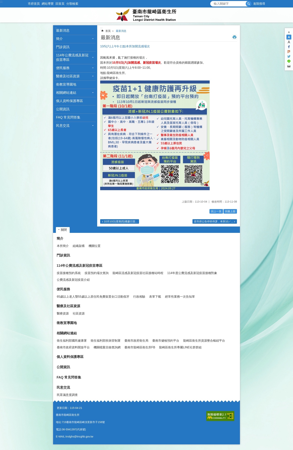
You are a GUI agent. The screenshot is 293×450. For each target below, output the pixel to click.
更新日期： (63, 407)
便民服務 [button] (63, 68)
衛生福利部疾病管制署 (106, 340)
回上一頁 (216, 211)
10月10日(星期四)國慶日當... (121, 221)
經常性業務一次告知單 (180, 296)
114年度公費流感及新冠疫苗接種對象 (192, 273)
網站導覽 (48, 3)
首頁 (108, 30)
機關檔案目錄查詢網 (107, 347)
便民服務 (63, 289)
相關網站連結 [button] (66, 93)
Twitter (288, 56)
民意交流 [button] (63, 125)
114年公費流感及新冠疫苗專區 (79, 265)
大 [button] (288, 41)
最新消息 (63, 30)
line (288, 61)
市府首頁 (34, 3)
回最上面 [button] (230, 211)
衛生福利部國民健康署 (72, 340)
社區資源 (79, 313)
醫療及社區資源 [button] (68, 76)
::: (1, 1)
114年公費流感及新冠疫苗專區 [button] (72, 57)
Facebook (288, 46)
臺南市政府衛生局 (136, 340)
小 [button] (288, 32)
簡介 (60, 238)
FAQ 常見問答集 (68, 117)
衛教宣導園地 (66, 84)
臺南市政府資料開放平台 (73, 347)
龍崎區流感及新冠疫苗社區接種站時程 (137, 273)
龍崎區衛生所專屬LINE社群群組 (180, 347)
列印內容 (234, 37)
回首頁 (59, 3)
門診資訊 (63, 47)
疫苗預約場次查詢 (97, 273)
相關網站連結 (67, 333)
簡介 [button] (59, 39)
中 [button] (288, 37)
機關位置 (95, 245)
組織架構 (79, 245)
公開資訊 (63, 109)
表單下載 (155, 296)
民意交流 (63, 387)
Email (288, 66)
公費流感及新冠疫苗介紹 (73, 279)
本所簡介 (63, 245)
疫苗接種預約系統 (69, 273)
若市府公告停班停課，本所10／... (213, 221)
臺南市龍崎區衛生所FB (139, 347)
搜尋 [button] (248, 4)
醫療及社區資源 (68, 306)
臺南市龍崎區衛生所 (146, 14)
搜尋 (213, 2)
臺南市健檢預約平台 (165, 340)
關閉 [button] (64, 229)
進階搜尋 (259, 3)
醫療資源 (63, 313)
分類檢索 (72, 3)
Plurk (288, 51)
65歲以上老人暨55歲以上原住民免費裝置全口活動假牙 (93, 296)
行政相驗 (139, 296)
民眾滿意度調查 (67, 394)
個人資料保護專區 (69, 101)
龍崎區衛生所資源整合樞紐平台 (204, 340)
